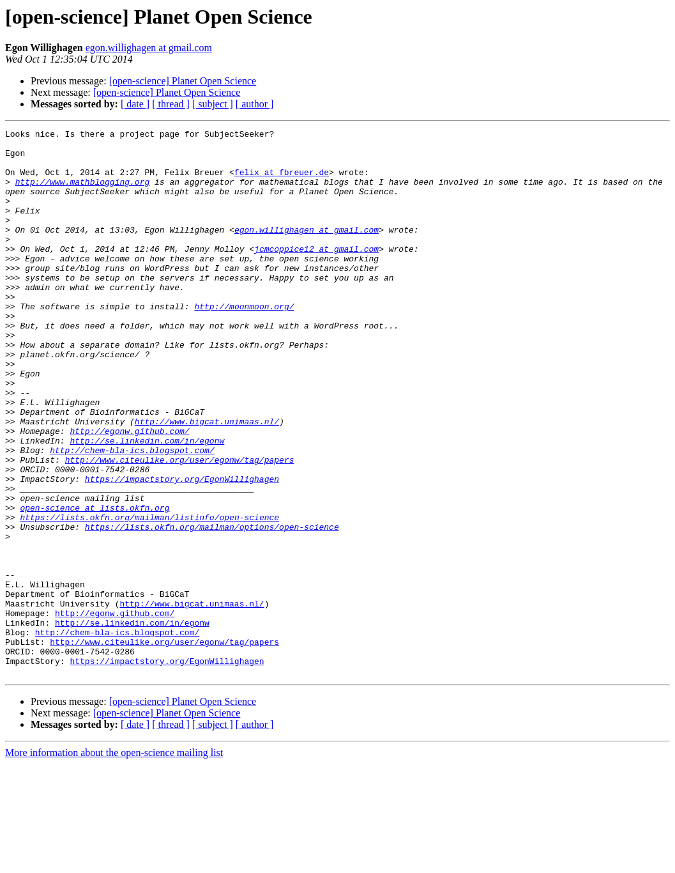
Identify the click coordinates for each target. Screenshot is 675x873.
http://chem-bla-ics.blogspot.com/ (132, 515)
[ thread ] (171, 103)
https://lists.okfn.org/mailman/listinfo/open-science (149, 595)
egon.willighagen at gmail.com (149, 47)
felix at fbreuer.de (281, 181)
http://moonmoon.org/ (244, 342)
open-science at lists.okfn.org (94, 584)
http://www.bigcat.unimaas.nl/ (207, 480)
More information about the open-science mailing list (114, 861)
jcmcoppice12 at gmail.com (316, 273)
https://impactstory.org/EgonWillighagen (182, 549)
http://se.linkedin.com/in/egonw (147, 503)
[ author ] (255, 103)
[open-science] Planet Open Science (183, 80)
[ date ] (135, 103)
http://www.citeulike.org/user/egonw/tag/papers (179, 526)
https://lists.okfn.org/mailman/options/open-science (212, 607)
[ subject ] (212, 103)
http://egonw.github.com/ (129, 492)
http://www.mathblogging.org (82, 193)
